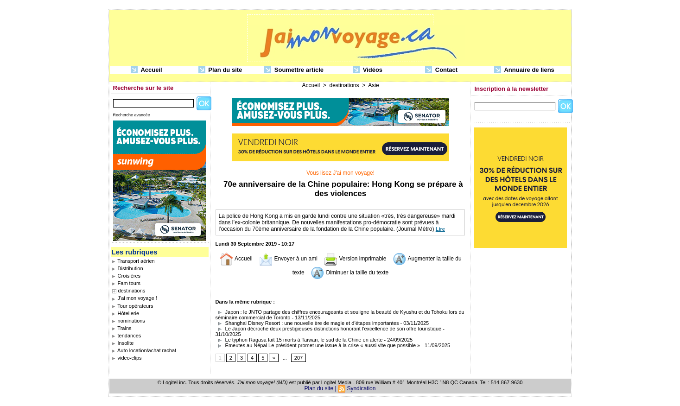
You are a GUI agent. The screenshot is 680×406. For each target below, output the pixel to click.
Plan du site (220, 70)
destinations (132, 290)
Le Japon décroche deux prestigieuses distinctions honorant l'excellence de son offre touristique (329, 328)
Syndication (361, 388)
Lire (440, 229)
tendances (126, 335)
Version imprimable (355, 258)
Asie (373, 85)
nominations (128, 321)
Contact (441, 70)
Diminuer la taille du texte (349, 272)
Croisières (126, 276)
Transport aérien (133, 261)
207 (298, 358)
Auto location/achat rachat (144, 350)
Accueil (146, 70)
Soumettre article (294, 70)
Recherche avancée (131, 115)
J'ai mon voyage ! (134, 298)
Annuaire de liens (524, 70)
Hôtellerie (126, 313)
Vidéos (367, 70)
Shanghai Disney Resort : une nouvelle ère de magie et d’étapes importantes (307, 323)
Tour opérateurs (132, 306)
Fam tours (126, 283)
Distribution (127, 268)
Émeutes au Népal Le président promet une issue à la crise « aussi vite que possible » (318, 345)
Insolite (123, 343)
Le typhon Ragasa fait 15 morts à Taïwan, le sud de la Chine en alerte (299, 340)
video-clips (127, 358)
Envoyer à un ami (288, 258)
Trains (122, 328)
